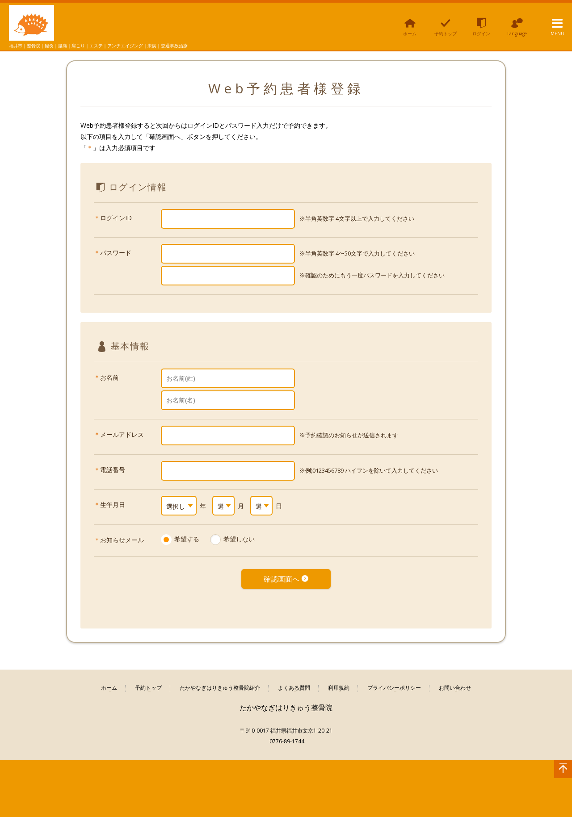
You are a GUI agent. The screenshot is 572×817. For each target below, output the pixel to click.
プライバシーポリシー (394, 682)
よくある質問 (294, 682)
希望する (186, 539)
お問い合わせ (455, 682)
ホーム (109, 682)
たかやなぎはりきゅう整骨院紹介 (220, 682)
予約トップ (148, 682)
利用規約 (338, 682)
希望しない (239, 539)
